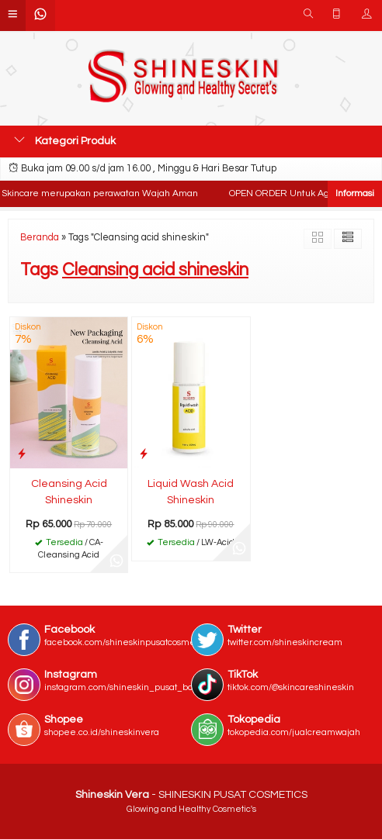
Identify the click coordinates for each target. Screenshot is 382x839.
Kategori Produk (65, 140)
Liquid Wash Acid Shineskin (191, 492)
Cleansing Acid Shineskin (69, 492)
